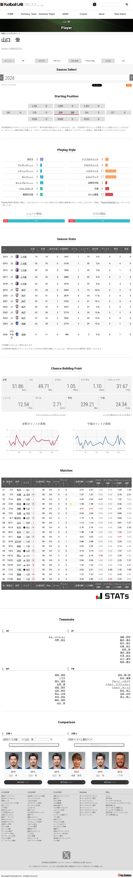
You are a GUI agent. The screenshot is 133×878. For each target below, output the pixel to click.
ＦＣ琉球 (57, 841)
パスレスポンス (26, 188)
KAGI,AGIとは (110, 805)
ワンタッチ (25, 165)
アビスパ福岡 (6, 838)
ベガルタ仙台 (32, 801)
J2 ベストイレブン (86, 808)
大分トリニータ (32, 838)
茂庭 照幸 (125, 637)
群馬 (19, 499)
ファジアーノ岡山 (7, 833)
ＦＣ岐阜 (57, 812)
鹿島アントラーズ (7, 796)
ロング (27, 177)
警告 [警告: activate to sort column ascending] (116, 250)
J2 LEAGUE (31, 792)
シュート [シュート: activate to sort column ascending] (85, 250)
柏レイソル (5, 805)
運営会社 (77, 862)
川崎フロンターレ (7, 815)
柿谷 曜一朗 (124, 675)
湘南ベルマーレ (32, 817)
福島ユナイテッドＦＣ (61, 796)
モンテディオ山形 (33, 805)
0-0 (28, 494)
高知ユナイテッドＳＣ (61, 831)
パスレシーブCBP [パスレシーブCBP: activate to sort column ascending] (117, 482)
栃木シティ (31, 810)
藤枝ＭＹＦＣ (32, 829)
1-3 (27, 504)
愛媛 (19, 574)
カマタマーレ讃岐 (60, 826)
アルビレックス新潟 (34, 822)
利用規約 (45, 862)
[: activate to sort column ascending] (9, 249)
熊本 (19, 490)
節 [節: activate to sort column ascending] (4, 482)
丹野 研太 (60, 640)
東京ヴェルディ (6, 810)
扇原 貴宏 (60, 675)
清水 (19, 551)
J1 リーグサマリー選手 (87, 798)
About (101, 14)
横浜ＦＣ (30, 815)
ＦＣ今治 (30, 833)
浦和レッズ (5, 801)
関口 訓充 (60, 681)
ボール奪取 (93, 194)
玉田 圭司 (125, 694)
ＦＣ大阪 (57, 817)
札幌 (19, 494)
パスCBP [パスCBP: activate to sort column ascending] (89, 482)
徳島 (19, 546)
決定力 (30, 159)
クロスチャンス (91, 165)
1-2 (27, 508)
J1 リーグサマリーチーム (88, 796)
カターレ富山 (32, 824)
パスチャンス (92, 171)
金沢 (19, 532)
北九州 (18, 541)
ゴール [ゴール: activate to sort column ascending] (74, 250)
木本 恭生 (60, 697)
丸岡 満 (61, 684)
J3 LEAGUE (58, 792)
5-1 (27, 490)
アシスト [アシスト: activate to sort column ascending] (105, 250)
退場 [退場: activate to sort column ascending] (126, 250)
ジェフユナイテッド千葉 (9, 803)
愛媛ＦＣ (57, 829)
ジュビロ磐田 (32, 826)
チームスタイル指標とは (114, 810)
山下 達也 (125, 659)
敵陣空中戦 (28, 194)
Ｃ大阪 (23, 256)
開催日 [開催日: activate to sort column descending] (9, 482)
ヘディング (25, 171)
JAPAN (65, 14)
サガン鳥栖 (31, 836)
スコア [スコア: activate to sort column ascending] (26, 482)
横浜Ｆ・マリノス (7, 817)
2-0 (27, 499)
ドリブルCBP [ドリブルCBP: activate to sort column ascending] (108, 482)
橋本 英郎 (60, 700)
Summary (83, 792)
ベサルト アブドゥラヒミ (117, 684)
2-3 (27, 518)
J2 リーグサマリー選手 (87, 805)
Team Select (120, 14)
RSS (128, 85)
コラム (108, 796)
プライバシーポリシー (65, 862)
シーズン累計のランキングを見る (116, 415)
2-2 (28, 560)
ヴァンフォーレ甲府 (34, 819)
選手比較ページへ (99, 745)
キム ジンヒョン (57, 637)
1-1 (28, 555)
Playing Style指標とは (110, 202)
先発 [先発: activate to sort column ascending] (43, 250)
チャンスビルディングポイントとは (50, 415)
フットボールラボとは (113, 801)
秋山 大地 (60, 694)
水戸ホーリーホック (8, 798)
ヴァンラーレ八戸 (33, 798)
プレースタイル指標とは (114, 808)
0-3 (27, 569)
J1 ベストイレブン (86, 801)
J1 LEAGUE (5, 792)
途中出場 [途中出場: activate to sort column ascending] (53, 250)
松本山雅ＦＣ (58, 805)
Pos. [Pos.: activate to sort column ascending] (49, 482)
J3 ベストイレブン (86, 815)
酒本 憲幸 (125, 652)
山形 (19, 560)
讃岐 (19, 508)
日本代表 (109, 798)
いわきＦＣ (31, 808)
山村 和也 (60, 690)
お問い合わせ (86, 862)
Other (108, 792)
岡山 (19, 555)
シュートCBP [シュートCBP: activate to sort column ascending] (127, 482)
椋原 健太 (125, 662)
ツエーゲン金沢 (59, 810)
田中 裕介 (125, 643)
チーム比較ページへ (34, 745)
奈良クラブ (57, 819)
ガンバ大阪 (5, 826)
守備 (96, 188)
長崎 (23, 323)
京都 (19, 513)
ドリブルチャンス (90, 159)
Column (83, 14)
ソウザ (62, 678)
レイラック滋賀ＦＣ (61, 815)
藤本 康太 (125, 640)
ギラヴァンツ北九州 (61, 833)
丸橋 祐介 (125, 646)
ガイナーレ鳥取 (59, 822)
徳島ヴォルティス (33, 831)
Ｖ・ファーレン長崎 (8, 841)
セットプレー (24, 182)
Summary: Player (47, 14)
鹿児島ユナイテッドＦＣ (62, 838)
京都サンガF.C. (6, 824)
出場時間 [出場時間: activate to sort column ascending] (64, 250)
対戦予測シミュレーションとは (116, 812)
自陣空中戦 (93, 182)
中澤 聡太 (125, 655)
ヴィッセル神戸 (6, 831)
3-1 (27, 532)
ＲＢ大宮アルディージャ (36, 812)
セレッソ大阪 (6, 829)
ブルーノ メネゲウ (121, 681)
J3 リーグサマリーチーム (88, 810)
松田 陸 (126, 649)
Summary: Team (28, 14)
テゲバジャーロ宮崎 (34, 841)
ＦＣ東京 (4, 808)
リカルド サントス (121, 687)
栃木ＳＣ (57, 798)
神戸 (23, 290)
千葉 (19, 569)
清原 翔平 (60, 687)
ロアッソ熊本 (58, 836)
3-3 (28, 513)
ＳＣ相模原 (57, 803)
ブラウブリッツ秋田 (34, 803)
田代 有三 (125, 690)
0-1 (27, 527)
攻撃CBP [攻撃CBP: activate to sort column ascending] (79, 482)
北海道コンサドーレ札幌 (36, 796)
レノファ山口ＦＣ (60, 824)
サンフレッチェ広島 (8, 836)
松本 (19, 527)
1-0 (27, 541)
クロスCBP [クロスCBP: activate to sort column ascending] (98, 482)
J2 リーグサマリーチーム (88, 803)
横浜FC (17, 518)
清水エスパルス (6, 819)
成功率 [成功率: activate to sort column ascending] (95, 250)
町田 (19, 504)
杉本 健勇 (125, 678)
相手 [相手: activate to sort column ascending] (17, 482)
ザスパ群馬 (57, 801)
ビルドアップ (92, 177)
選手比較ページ (23, 782)
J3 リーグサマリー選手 (87, 812)
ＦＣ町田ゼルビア (7, 812)
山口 (19, 523)
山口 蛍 (61, 703)
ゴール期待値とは (112, 815)
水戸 (19, 565)
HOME (10, 14)
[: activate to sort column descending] (4, 249)
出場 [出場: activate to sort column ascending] (33, 250)
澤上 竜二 (125, 697)
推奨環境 (53, 862)
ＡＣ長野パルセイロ (61, 808)
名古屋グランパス (7, 822)
